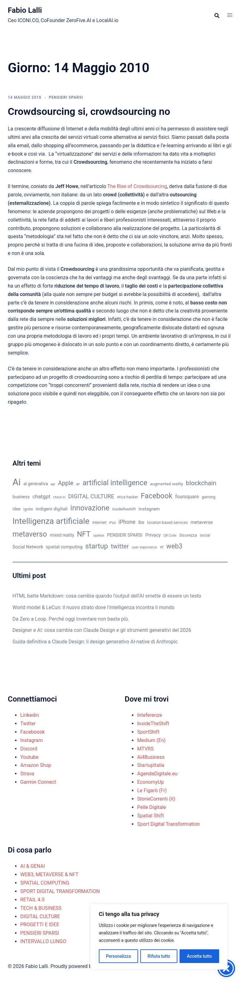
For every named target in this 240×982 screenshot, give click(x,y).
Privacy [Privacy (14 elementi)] (153, 535)
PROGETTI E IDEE (39, 925)
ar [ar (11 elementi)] (78, 484)
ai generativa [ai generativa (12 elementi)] (35, 483)
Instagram (31, 740)
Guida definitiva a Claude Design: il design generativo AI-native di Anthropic (95, 642)
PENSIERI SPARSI (66, 97)
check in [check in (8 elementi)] (59, 497)
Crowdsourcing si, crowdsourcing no (89, 111)
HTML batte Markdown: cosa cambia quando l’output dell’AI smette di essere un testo (106, 596)
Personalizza (118, 956)
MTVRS (145, 749)
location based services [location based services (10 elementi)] (167, 522)
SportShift (148, 732)
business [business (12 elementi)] (21, 496)
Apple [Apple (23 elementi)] (65, 483)
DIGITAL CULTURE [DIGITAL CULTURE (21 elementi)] (91, 496)
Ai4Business (151, 757)
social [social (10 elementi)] (205, 535)
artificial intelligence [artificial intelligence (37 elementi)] (115, 482)
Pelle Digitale (151, 807)
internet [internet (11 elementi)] (99, 522)
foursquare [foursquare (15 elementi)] (187, 497)
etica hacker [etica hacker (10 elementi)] (127, 497)
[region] (159, 937)
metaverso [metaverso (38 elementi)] (29, 534)
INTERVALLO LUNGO (43, 941)
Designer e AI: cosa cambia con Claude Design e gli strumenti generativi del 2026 (101, 630)
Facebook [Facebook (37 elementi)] (156, 495)
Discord (28, 749)
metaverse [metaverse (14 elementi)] (201, 522)
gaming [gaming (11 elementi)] (208, 497)
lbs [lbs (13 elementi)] (141, 522)
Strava (27, 774)
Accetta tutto (199, 956)
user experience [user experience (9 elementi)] (144, 547)
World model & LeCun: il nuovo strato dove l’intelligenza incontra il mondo (93, 607)
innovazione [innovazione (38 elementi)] (89, 508)
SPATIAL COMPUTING (44, 883)
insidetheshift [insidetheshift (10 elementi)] (124, 509)
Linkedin (29, 715)
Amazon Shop (35, 765)
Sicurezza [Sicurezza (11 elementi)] (188, 535)
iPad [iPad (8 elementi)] (112, 523)
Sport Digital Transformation (168, 824)
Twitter (28, 723)
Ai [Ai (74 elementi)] (16, 482)
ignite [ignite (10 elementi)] (28, 509)
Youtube (29, 757)
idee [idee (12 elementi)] (16, 508)
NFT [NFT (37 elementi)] (84, 534)
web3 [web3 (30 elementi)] (174, 546)
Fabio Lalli (25, 10)
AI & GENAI (32, 866)
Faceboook (32, 732)
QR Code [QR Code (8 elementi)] (170, 535)
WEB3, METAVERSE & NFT (49, 874)
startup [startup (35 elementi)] (96, 546)
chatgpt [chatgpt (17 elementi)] (41, 496)
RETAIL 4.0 (32, 900)
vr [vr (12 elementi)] (161, 546)
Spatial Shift (150, 816)
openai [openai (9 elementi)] (98, 535)
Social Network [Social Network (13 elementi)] (27, 547)
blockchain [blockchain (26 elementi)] (201, 483)
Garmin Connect (38, 782)
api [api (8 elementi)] (53, 484)
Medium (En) (151, 740)
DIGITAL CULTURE (40, 916)
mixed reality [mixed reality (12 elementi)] (62, 535)
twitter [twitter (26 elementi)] (120, 546)
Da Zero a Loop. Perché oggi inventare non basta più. (70, 619)
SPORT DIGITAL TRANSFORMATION (60, 891)
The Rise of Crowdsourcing (137, 186)
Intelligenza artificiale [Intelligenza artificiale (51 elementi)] (50, 521)
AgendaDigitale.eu (157, 774)
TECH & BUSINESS (40, 908)
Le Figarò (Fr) (152, 790)
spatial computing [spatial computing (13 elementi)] (64, 547)
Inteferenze (149, 715)
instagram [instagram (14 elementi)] (149, 509)
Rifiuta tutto (158, 956)
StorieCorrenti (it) (156, 799)
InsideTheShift (153, 723)
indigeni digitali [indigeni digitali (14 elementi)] (51, 509)
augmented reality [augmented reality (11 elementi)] (166, 484)
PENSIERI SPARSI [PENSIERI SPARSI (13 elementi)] (124, 535)
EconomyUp (150, 782)
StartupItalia (150, 765)
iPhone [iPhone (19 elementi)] (126, 522)
